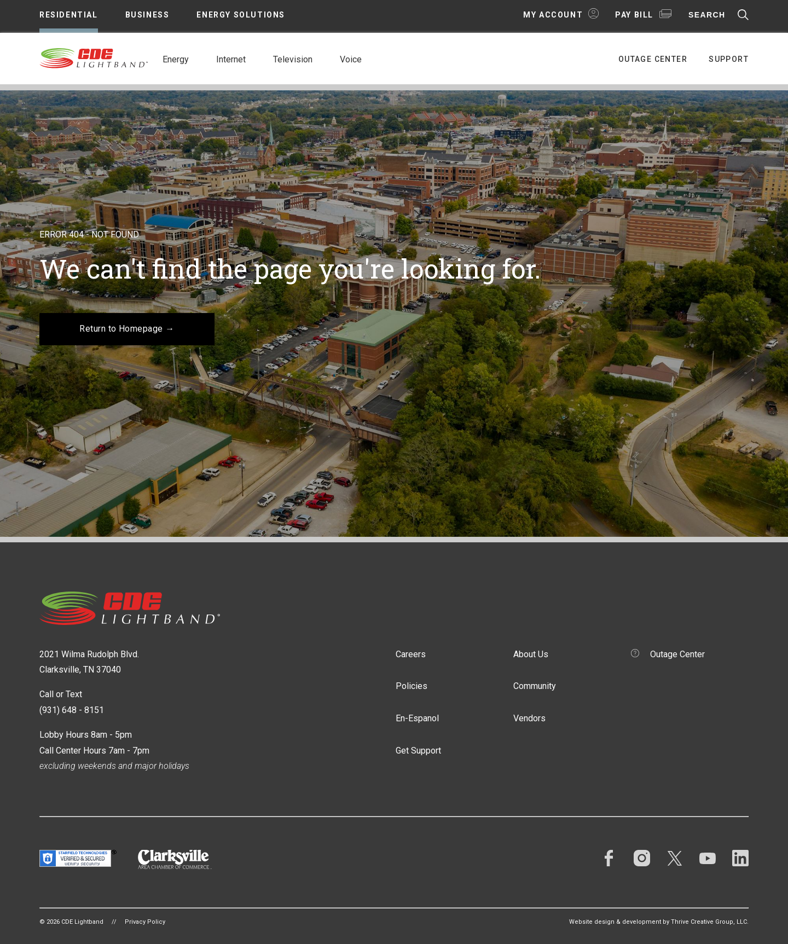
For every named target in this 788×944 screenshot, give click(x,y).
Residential (68, 14)
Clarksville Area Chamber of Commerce (175, 859)
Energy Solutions (240, 14)
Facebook (609, 858)
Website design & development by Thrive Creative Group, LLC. (659, 921)
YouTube (707, 858)
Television (292, 59)
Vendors (529, 718)
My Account (553, 14)
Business (147, 14)
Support (729, 59)
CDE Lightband (94, 57)
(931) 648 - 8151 (71, 710)
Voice (351, 59)
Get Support (418, 750)
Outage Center (652, 59)
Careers (411, 654)
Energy (176, 59)
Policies (411, 686)
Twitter (675, 858)
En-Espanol (417, 718)
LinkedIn (740, 858)
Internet (231, 59)
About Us (530, 654)
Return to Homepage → (127, 328)
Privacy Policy (145, 921)
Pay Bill (634, 14)
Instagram (642, 858)
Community (534, 686)
